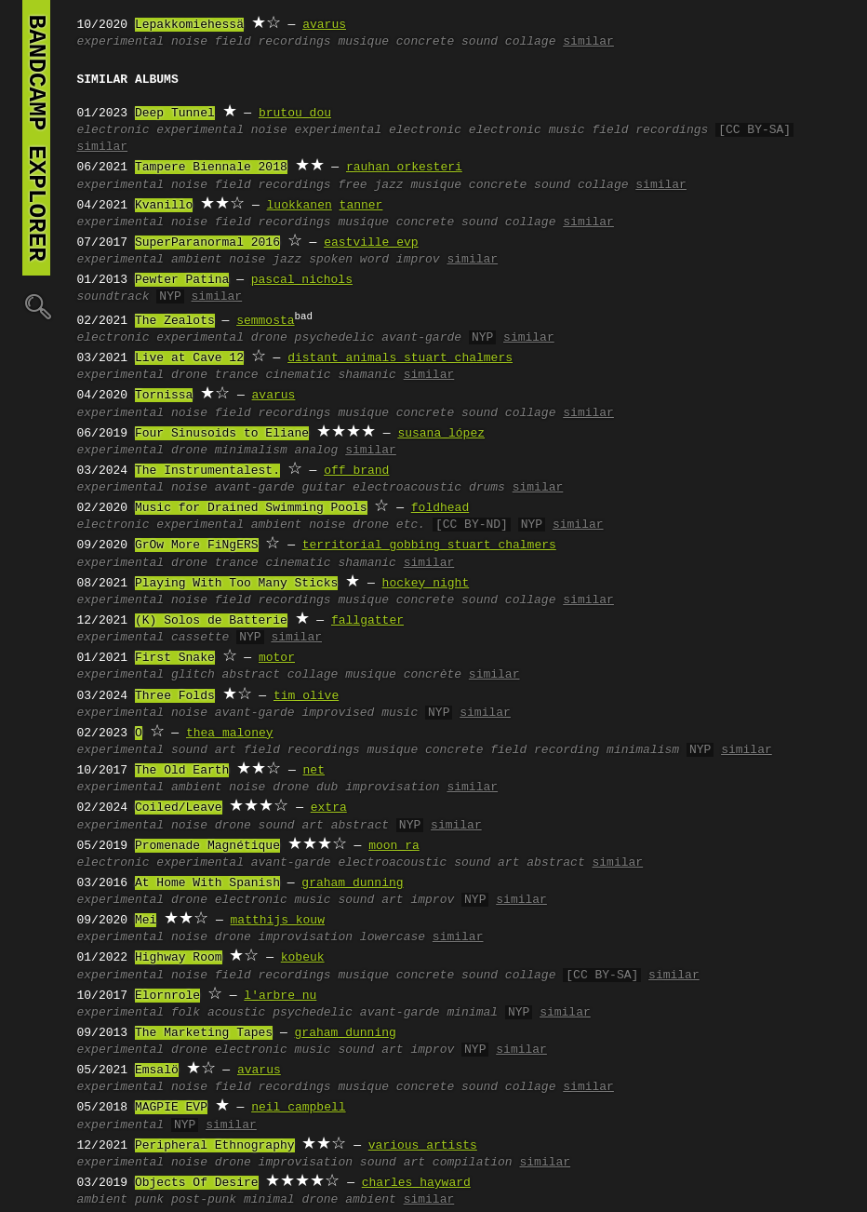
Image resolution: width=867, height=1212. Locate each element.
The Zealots (175, 321)
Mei (145, 920)
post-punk (203, 1200)
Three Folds (175, 696)
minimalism (251, 450)
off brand (356, 471)
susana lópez (441, 433)
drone (269, 338)
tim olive (306, 696)
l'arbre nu (280, 996)
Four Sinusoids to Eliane (222, 433)
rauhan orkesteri (404, 167)
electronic (113, 130)
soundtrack (113, 297)
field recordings (273, 42)
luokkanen (299, 205)
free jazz (370, 185)
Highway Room (178, 957)
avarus (324, 25)
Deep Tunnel (175, 113)
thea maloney (229, 733)
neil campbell (298, 1107)
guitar (323, 487)
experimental (121, 42)
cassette (200, 637)
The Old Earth (182, 770)
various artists (422, 1146)
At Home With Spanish (207, 883)
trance (237, 375)
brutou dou (295, 113)
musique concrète (403, 675)
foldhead (440, 508)
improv (418, 259)
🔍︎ (36, 305)
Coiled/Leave (178, 808)
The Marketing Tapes (204, 1033)
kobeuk (303, 957)
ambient (196, 259)
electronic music (527, 130)
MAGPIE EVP (171, 1107)
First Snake (175, 658)
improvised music (359, 713)
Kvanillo (164, 205)
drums (487, 487)
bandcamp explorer (36, 138)
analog (317, 450)
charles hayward (416, 1183)
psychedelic (335, 338)
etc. (410, 525)
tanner (361, 205)
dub (327, 787)
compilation (473, 1162)
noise (189, 42)
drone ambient (348, 1200)
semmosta (265, 321)
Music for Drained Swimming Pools (251, 508)
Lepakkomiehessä (189, 25)
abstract (251, 675)
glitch (193, 675)
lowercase (392, 937)
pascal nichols (302, 280)
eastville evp (371, 243)
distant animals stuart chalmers (400, 358)
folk (185, 1012)
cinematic (297, 375)
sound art (203, 750)
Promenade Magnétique (207, 846)
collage (313, 675)
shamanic (366, 375)
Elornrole (167, 996)
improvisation (392, 787)
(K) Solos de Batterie (211, 621)
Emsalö (157, 1070)
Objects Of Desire (197, 1183)
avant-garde (421, 338)
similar (588, 42)
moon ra (394, 846)
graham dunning (352, 883)
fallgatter (367, 621)
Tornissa (164, 395)
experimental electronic (378, 130)
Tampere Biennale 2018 (211, 167)
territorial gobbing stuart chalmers (429, 545)
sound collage (508, 42)
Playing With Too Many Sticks (236, 583)
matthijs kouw (278, 920)
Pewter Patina (182, 280)
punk (149, 1200)
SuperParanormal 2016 (207, 243)
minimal (472, 1012)
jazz (287, 259)
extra (329, 808)
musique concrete (396, 42)
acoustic (236, 1012)
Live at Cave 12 (189, 358)
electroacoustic (407, 487)
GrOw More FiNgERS (197, 545)
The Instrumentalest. (207, 471)
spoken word (349, 259)
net (314, 770)
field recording (544, 750)
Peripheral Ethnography (215, 1146)
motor (277, 658)
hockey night (426, 583)
